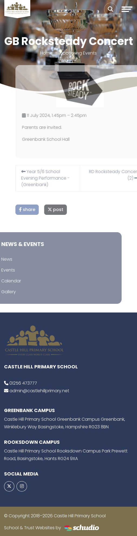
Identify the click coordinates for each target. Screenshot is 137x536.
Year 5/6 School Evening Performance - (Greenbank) (49, 178)
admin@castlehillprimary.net (39, 391)
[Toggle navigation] (127, 9)
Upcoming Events (78, 53)
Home (46, 53)
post (59, 209)
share (31, 209)
